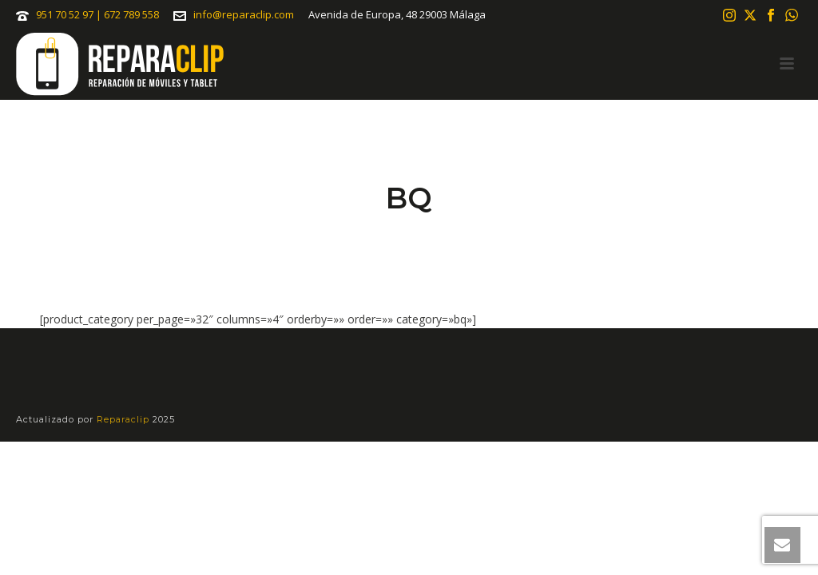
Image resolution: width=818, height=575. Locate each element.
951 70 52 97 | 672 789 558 (97, 14)
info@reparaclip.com (243, 14)
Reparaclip (125, 419)
